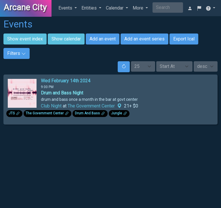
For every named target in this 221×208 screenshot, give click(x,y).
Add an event (102, 39)
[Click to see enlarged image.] (22, 93)
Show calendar (66, 39)
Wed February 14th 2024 (65, 80)
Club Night (51, 106)
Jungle (116, 113)
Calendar (115, 8)
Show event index (25, 39)
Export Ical (184, 39)
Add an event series (144, 39)
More (138, 8)
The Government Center (91, 106)
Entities (89, 8)
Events (65, 8)
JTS (12, 113)
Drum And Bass (87, 113)
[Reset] (124, 66)
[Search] (168, 7)
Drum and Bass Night (62, 93)
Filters (16, 53)
